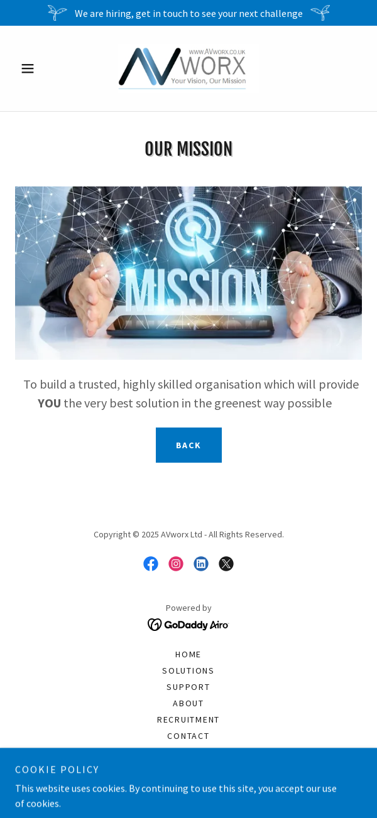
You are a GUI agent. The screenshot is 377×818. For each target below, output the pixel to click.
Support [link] (188, 686)
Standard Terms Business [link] (188, 752)
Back (189, 445)
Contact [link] (188, 735)
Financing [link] (188, 784)
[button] (41, 68)
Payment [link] (188, 768)
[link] (188, 68)
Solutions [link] (188, 670)
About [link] (188, 703)
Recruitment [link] (188, 719)
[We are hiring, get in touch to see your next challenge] (188, 13)
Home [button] (188, 654)
